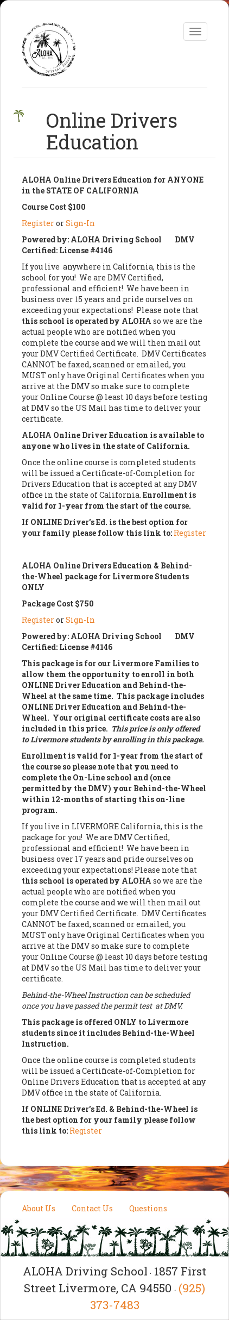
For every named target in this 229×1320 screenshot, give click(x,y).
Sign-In (80, 223)
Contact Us (92, 1208)
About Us (38, 1208)
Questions (148, 1208)
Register (38, 223)
